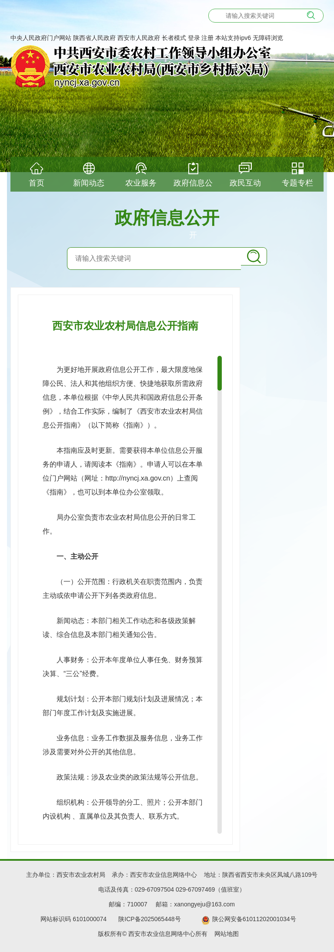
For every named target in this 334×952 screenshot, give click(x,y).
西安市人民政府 (138, 37)
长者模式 (174, 37)
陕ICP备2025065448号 (152, 919)
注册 (207, 37)
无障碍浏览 (268, 37)
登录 (194, 37)
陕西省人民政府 (94, 37)
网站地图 (226, 933)
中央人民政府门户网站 (40, 37)
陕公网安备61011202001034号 (254, 919)
